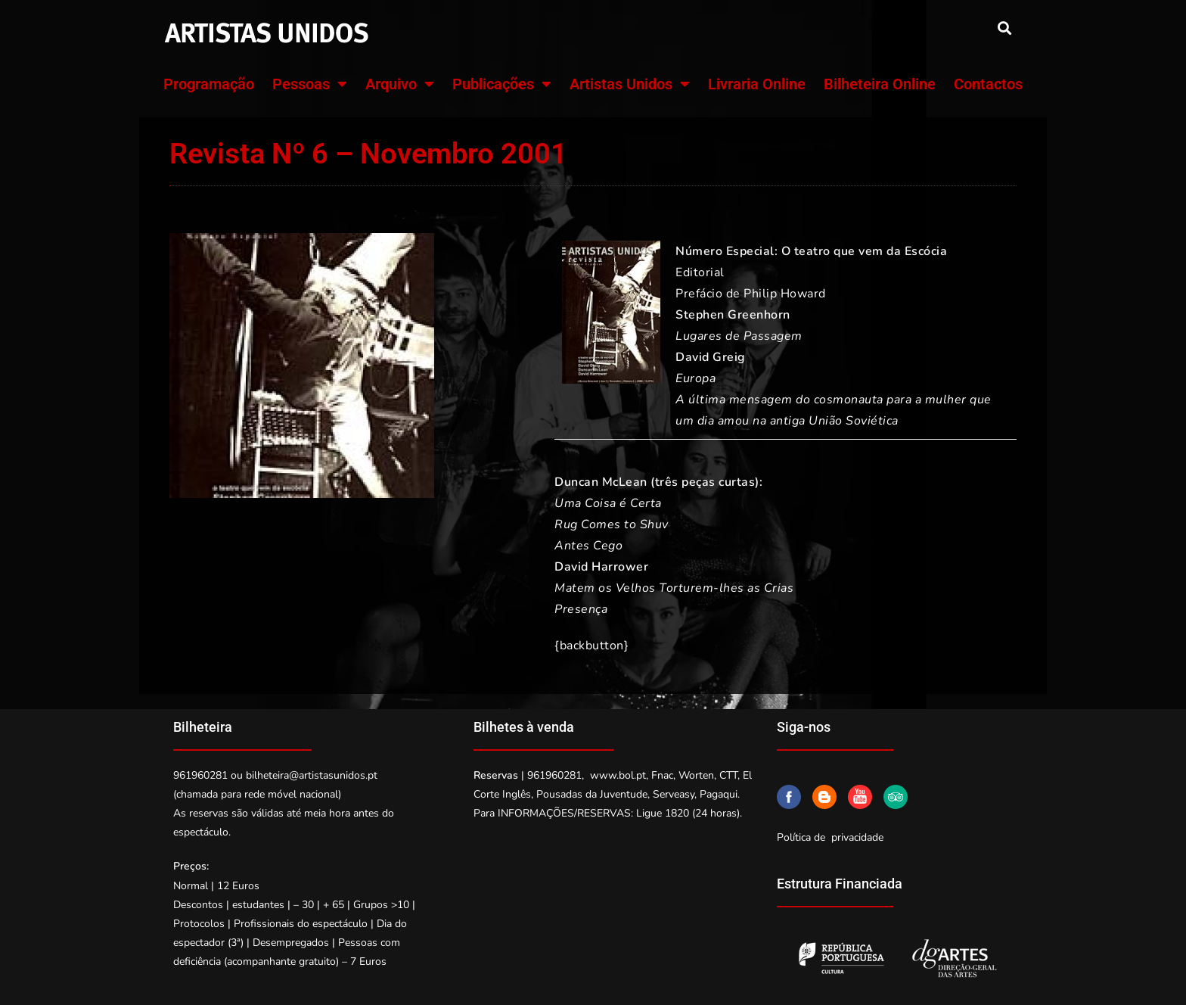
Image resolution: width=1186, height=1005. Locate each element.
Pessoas (309, 84)
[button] (1004, 27)
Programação (208, 84)
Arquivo (399, 84)
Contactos (988, 84)
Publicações (501, 84)
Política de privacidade (830, 837)
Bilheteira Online (880, 84)
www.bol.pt (618, 775)
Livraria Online (757, 84)
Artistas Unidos (630, 84)
